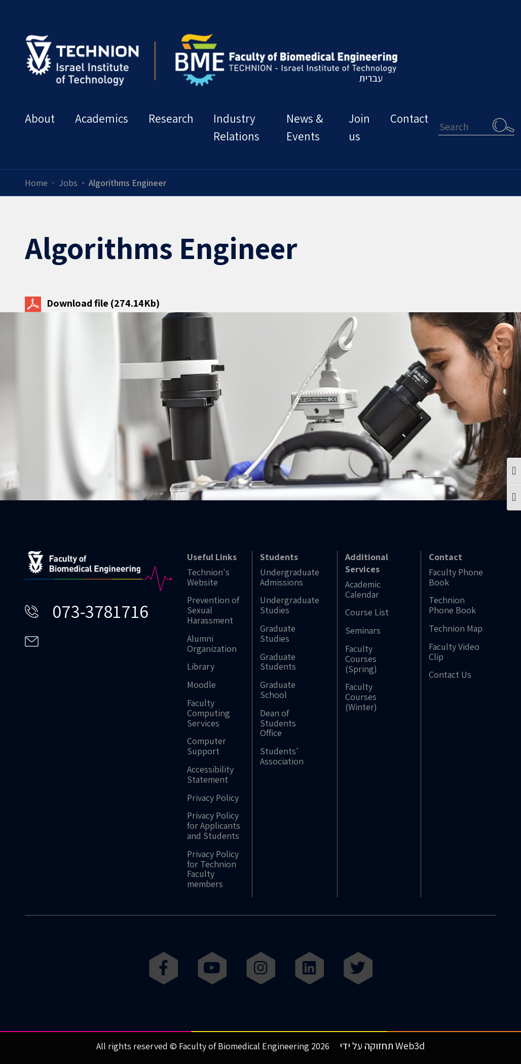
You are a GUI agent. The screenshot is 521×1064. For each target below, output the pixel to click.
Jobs (68, 183)
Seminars (363, 631)
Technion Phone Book (452, 605)
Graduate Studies (277, 633)
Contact (409, 118)
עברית (371, 78)
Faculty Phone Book (456, 577)
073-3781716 (100, 611)
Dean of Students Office (278, 723)
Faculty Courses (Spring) (361, 659)
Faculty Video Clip (454, 652)
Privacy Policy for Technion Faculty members (213, 869)
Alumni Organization (212, 644)
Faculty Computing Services (208, 713)
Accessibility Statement (210, 774)
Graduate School (277, 690)
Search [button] (503, 124)
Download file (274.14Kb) (92, 303)
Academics (101, 118)
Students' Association (282, 756)
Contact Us (450, 675)
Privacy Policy (213, 798)
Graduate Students (278, 662)
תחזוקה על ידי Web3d (382, 1045)
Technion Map (455, 628)
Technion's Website (208, 577)
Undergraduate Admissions (289, 577)
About (40, 118)
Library (200, 667)
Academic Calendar (363, 589)
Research (170, 118)
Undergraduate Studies (289, 605)
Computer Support (206, 746)
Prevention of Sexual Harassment (213, 610)
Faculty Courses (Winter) (361, 697)
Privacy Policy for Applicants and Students (213, 825)
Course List (367, 612)
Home (36, 183)
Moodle (201, 685)
